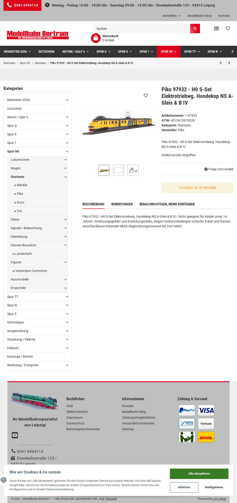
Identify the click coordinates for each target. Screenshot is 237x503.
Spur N (12, 305)
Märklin (22, 185)
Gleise (15, 219)
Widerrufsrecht (77, 412)
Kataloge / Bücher (20, 356)
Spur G (12, 126)
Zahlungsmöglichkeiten (138, 417)
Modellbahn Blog (199, 16)
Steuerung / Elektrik (21, 339)
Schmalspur (15, 322)
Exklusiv (13, 348)
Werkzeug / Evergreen (22, 365)
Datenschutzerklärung (92, 489)
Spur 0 (11, 134)
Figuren (16, 262)
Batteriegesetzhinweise (83, 429)
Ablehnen (183, 487)
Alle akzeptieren (198, 472)
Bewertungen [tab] (122, 204)
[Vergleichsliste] (216, 29)
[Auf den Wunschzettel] (145, 95)
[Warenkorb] (104, 38)
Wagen (16, 168)
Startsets (184, 125)
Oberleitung (19, 236)
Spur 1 (11, 143)
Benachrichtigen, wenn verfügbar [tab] (167, 204)
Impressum (74, 417)
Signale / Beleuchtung (26, 228)
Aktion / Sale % (17, 117)
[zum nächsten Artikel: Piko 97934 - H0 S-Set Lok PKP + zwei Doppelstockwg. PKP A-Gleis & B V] (229, 63)
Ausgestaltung (17, 331)
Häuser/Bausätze (23, 245)
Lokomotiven (20, 160)
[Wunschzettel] (228, 29)
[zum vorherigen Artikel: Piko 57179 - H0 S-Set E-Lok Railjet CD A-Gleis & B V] (220, 63)
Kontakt (224, 16)
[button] (171, 16)
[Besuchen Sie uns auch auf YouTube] (15, 436)
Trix (19, 211)
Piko (19, 193)
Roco (20, 202)
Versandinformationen (138, 423)
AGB (69, 406)
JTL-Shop (219, 498)
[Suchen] (141, 28)
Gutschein (14, 108)
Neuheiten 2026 (18, 100)
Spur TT (12, 297)
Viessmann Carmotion (31, 271)
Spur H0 (13, 151)
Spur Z (11, 314)
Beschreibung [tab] (93, 204)
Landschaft (23, 254)
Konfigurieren (213, 487)
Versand (111, 498)
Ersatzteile (18, 288)
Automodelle (20, 279)
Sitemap (128, 429)
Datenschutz (75, 423)
